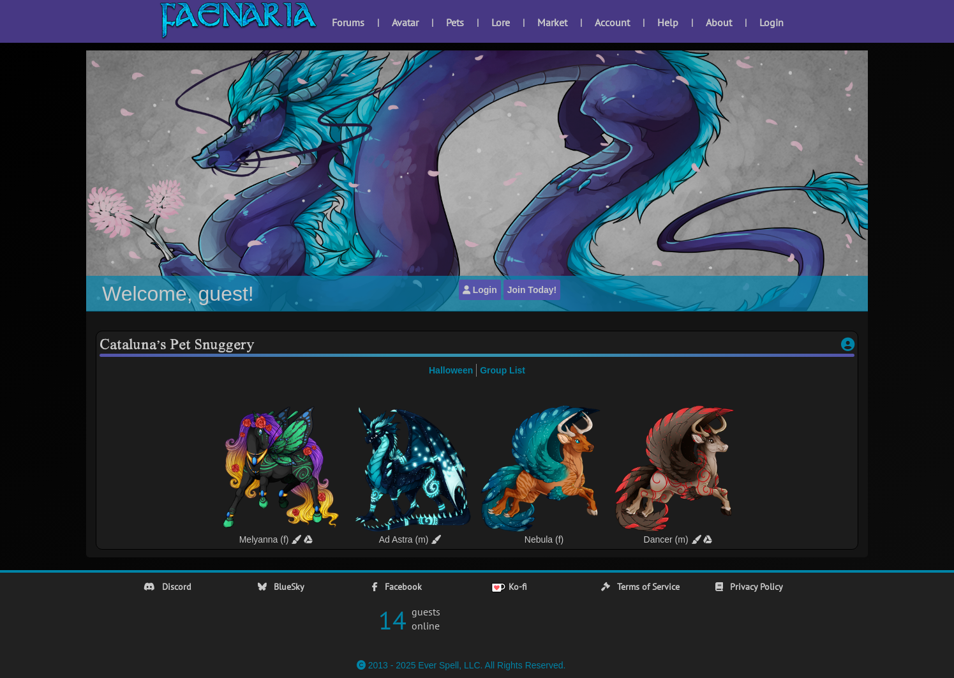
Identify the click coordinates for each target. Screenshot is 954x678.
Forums (348, 22)
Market (552, 22)
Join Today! (532, 290)
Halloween (451, 370)
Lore (500, 22)
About (719, 22)
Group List (502, 370)
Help (667, 22)
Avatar (405, 22)
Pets (455, 22)
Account (612, 22)
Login (771, 22)
